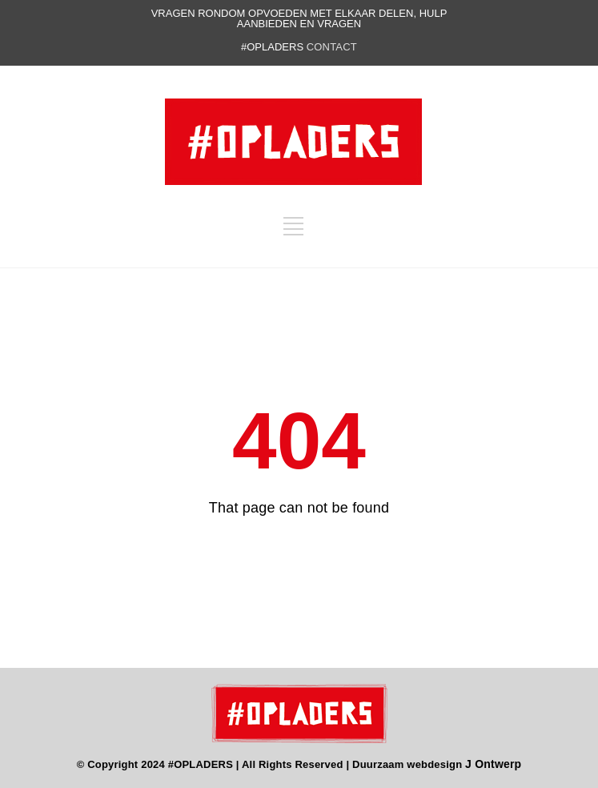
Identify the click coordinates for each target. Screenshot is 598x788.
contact (332, 47)
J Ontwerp (493, 764)
